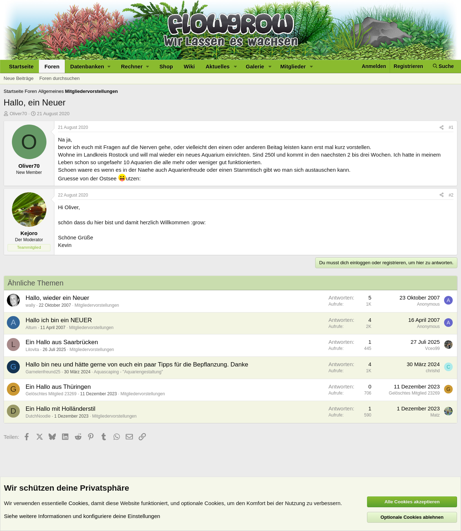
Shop (166, 66)
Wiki (189, 66)
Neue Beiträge (18, 78)
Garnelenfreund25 (43, 371)
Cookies (78, 503)
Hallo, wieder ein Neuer (57, 297)
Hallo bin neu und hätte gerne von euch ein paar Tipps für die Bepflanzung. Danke (137, 364)
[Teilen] (441, 127)
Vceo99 (432, 348)
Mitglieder (293, 66)
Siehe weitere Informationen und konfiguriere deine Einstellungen (82, 516)
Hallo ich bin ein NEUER (59, 320)
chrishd (433, 370)
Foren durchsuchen (59, 78)
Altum (31, 327)
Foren (51, 66)
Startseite (21, 66)
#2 (451, 195)
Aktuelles (218, 66)
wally (30, 305)
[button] (90, 66)
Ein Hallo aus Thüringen (58, 386)
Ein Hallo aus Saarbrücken (62, 342)
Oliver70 (18, 113)
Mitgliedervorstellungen (97, 305)
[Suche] (443, 66)
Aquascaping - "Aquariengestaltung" (128, 371)
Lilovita (32, 349)
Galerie (255, 66)
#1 (451, 127)
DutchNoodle (38, 416)
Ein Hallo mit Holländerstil (60, 408)
